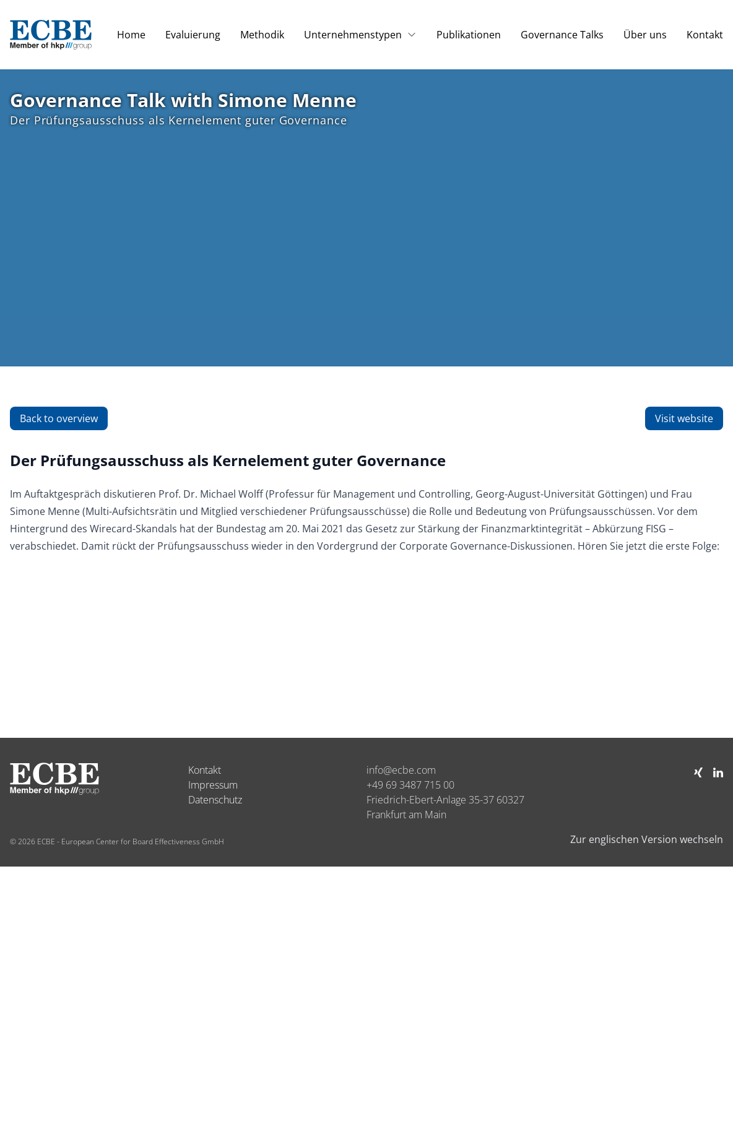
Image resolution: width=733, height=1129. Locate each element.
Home (131, 34)
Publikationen (468, 34)
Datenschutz (215, 800)
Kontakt (705, 34)
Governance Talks (562, 34)
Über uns (645, 34)
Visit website (684, 418)
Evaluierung (192, 34)
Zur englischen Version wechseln (646, 839)
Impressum (213, 785)
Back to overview (59, 418)
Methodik (262, 34)
